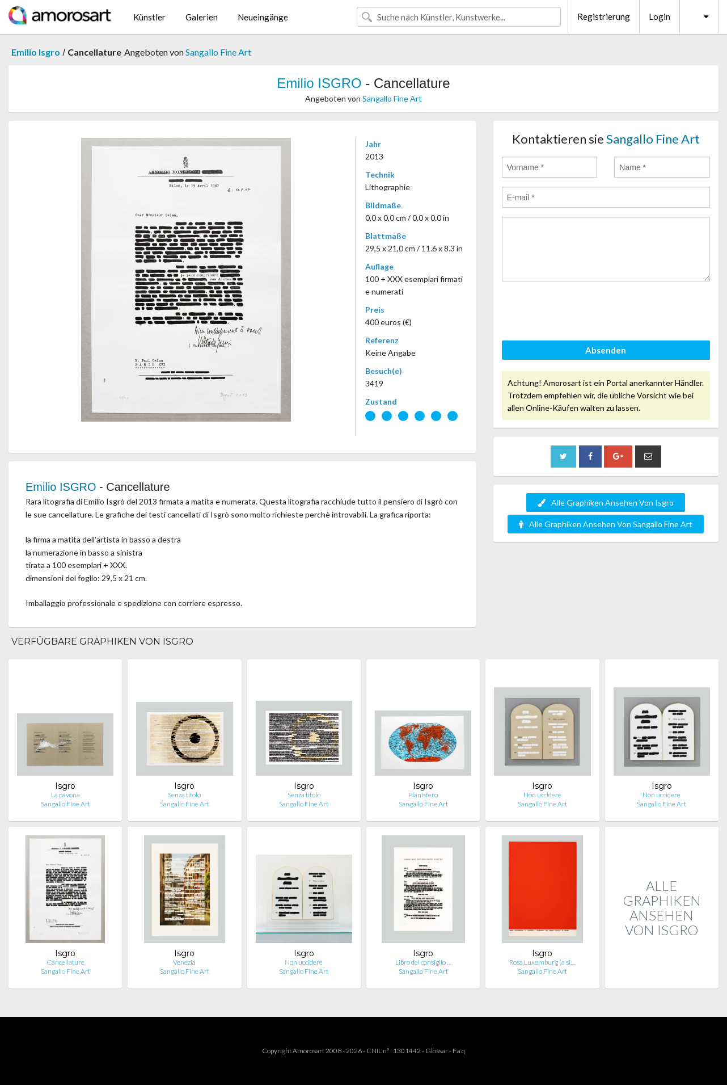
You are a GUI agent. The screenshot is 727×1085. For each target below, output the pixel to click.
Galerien (201, 17)
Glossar (436, 1050)
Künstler (149, 17)
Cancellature (65, 962)
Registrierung (603, 16)
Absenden (605, 350)
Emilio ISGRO (319, 83)
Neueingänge (263, 17)
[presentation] (588, 313)
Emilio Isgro (35, 52)
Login (659, 16)
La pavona (65, 794)
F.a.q (459, 1050)
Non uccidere (542, 794)
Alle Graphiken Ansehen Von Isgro (606, 502)
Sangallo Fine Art (218, 52)
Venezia (184, 962)
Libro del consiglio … (423, 962)
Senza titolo (184, 794)
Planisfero (423, 794)
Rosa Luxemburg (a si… (542, 962)
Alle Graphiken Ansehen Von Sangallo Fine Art (605, 524)
